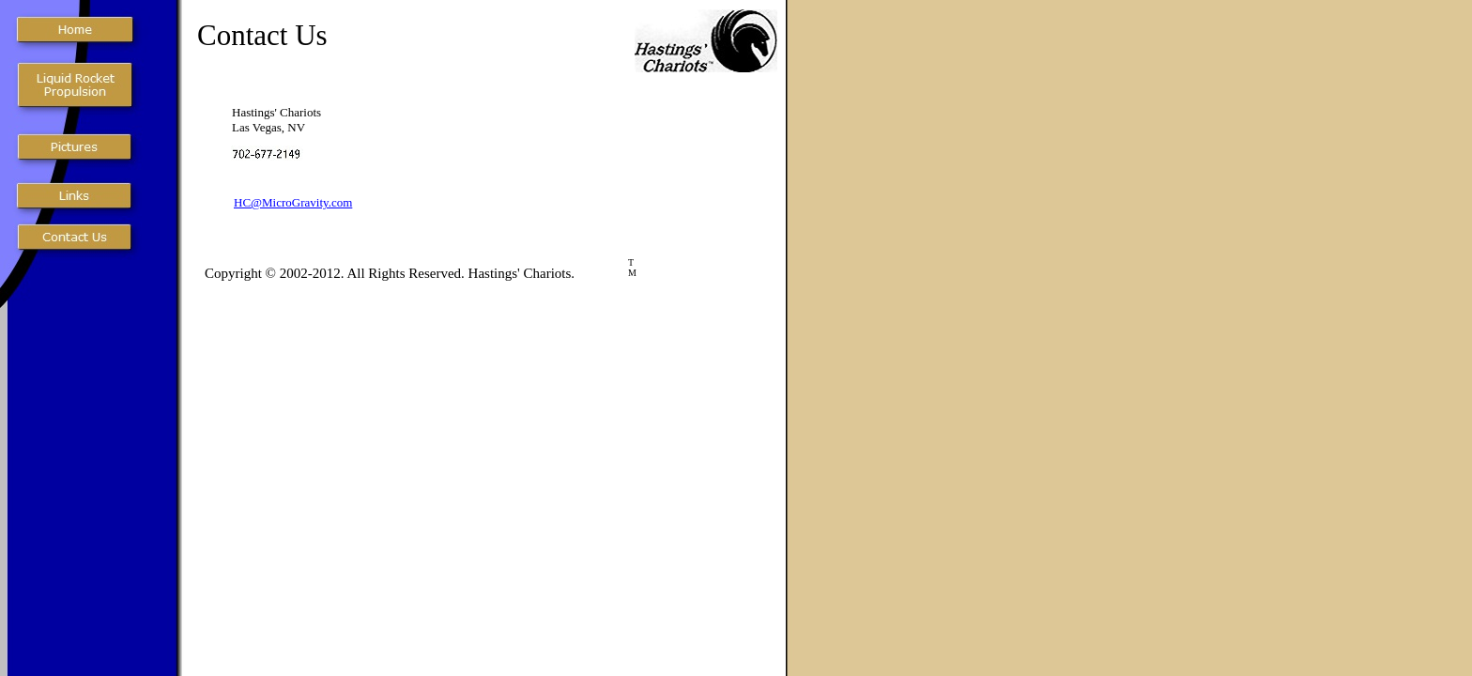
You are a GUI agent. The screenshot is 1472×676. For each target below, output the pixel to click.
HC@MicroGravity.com (293, 202)
